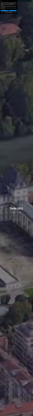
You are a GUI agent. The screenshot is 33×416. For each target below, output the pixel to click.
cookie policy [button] (2, 407)
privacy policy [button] (2, 405)
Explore (20, 212)
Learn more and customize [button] (8, 414)
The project (13, 212)
